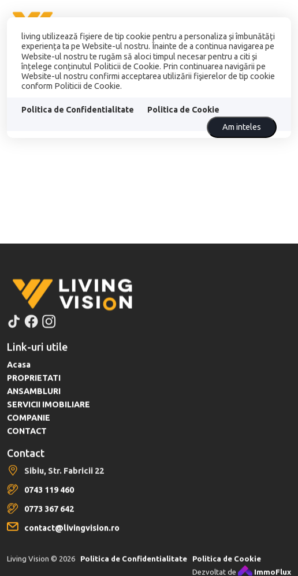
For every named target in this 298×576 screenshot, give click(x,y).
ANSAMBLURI (34, 401)
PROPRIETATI (34, 387)
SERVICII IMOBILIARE (48, 414)
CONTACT (27, 441)
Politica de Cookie (183, 109)
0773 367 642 (49, 518)
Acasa (19, 374)
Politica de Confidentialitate (77, 109)
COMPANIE (28, 427)
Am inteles (241, 127)
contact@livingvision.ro (72, 538)
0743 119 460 (49, 499)
